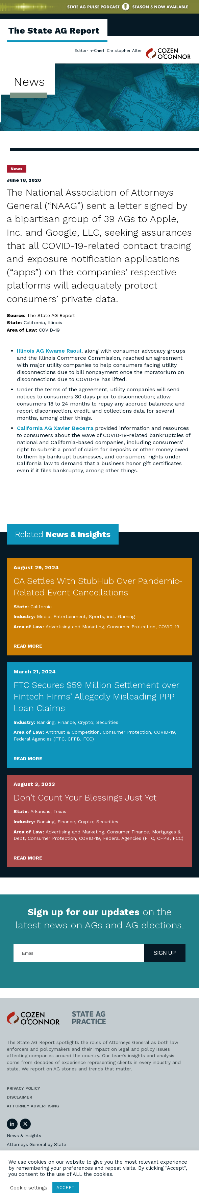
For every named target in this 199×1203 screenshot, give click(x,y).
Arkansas (40, 811)
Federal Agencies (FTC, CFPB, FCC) (54, 739)
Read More (28, 646)
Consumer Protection (131, 626)
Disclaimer (19, 1097)
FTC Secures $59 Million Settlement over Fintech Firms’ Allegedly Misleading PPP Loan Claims (96, 696)
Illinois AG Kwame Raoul (49, 351)
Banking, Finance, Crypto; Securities (77, 722)
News (16, 168)
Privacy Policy (23, 1088)
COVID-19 (49, 330)
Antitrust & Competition (73, 732)
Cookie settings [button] (28, 1188)
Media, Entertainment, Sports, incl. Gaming (86, 616)
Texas (59, 811)
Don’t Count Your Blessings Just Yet (85, 797)
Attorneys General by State (36, 1144)
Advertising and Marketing (75, 626)
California (34, 322)
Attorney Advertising (33, 1106)
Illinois (55, 322)
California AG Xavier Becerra (55, 428)
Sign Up (165, 953)
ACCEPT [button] (65, 1187)
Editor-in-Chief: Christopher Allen (109, 50)
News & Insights (24, 1135)
